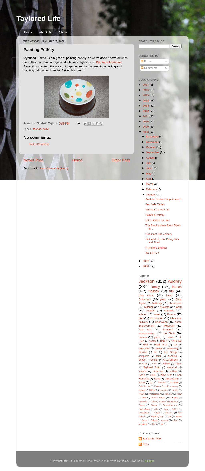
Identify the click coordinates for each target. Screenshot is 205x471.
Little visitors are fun (157, 220)
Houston (164, 390)
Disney (154, 405)
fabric (144, 420)
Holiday (153, 291)
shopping (143, 424)
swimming (172, 348)
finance (142, 371)
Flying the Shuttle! (156, 247)
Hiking (152, 390)
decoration (144, 348)
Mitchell (148, 306)
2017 (146, 84)
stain (152, 375)
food (169, 295)
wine (144, 397)
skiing (154, 424)
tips (152, 382)
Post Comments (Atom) (54, 168)
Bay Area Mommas (108, 62)
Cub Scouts (144, 386)
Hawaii (142, 390)
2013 (146, 105)
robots (175, 420)
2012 (146, 110)
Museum (169, 325)
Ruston (171, 314)
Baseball (174, 382)
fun (171, 291)
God (145, 344)
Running (169, 412)
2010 (146, 121)
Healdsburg (144, 409)
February (152, 189)
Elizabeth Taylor (152, 438)
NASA (141, 394)
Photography (154, 394)
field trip (145, 329)
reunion (164, 420)
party (163, 299)
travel (156, 314)
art (169, 416)
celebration (156, 318)
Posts (146, 61)
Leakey (150, 310)
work (179, 306)
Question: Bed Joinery (158, 233)
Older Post (121, 160)
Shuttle (166, 363)
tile (162, 424)
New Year (166, 375)
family (155, 287)
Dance (142, 405)
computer (144, 356)
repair (142, 375)
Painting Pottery (154, 214)
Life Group (170, 352)
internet (158, 348)
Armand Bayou (158, 397)
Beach (142, 359)
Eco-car (143, 363)
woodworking (146, 333)
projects (164, 306)
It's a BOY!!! (152, 252)
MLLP (175, 409)
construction (171, 378)
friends (37, 128)
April (149, 178)
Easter (169, 337)
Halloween (161, 321)
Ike (155, 352)
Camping (174, 397)
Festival (143, 352)
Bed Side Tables (155, 204)
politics (173, 371)
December (152, 136)
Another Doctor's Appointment (163, 199)
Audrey (175, 281)
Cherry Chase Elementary (165, 401)
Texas (157, 378)
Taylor (178, 363)
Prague (156, 412)
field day (169, 394)
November (152, 141)
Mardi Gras (160, 344)
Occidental (144, 412)
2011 (146, 116)
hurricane (158, 371)
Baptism (162, 382)
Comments (149, 67)
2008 (146, 131)
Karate (175, 390)
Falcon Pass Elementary (166, 386)
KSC (154, 363)
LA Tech (169, 333)
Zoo (141, 318)
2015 (146, 95)
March (150, 183)
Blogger (149, 460)
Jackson (146, 281)
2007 (146, 260)
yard (156, 337)
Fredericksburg (170, 405)
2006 (146, 266)
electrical (172, 367)
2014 (146, 100)
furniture (168, 329)
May (149, 173)
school (142, 314)
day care (146, 295)
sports (142, 382)
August (150, 157)
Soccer (143, 337)
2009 (146, 126)
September (153, 152)
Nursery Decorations (157, 209)
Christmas (145, 299)
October (151, 147)
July (149, 162)
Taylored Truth (152, 367)
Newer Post (33, 160)
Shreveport (175, 303)
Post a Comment (39, 144)
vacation (169, 310)
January (151, 194)
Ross (146, 444)
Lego (165, 409)
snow (179, 394)
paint (45, 128)
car (175, 344)
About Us (45, 32)
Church (154, 359)
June (149, 168)
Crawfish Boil (170, 359)
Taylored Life (38, 18)
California (176, 341)
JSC (156, 409)
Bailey (163, 341)
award (179, 416)
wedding (172, 356)
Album (62, 32)
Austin (152, 341)
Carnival (143, 401)
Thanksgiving (157, 416)
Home (28, 32)
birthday (157, 303)
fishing (154, 420)
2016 (146, 89)
